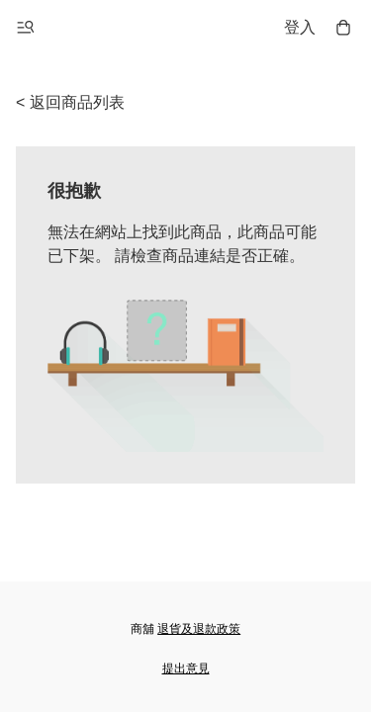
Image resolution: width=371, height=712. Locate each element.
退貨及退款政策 (198, 629)
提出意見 (186, 668)
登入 (300, 27)
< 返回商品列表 (70, 102)
